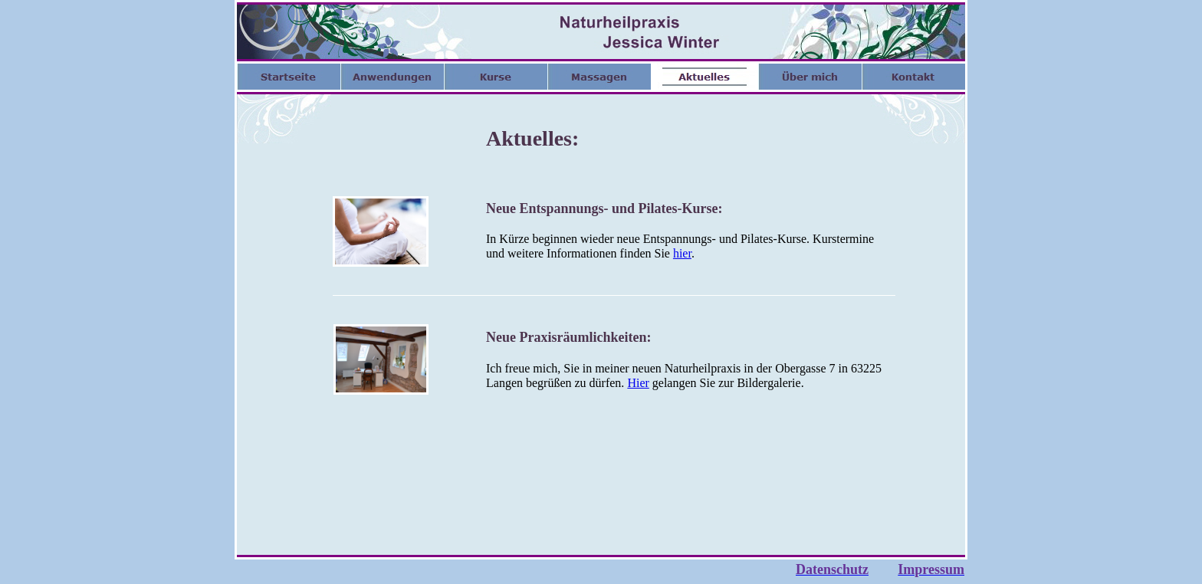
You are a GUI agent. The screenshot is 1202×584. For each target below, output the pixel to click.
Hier (638, 382)
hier (682, 253)
